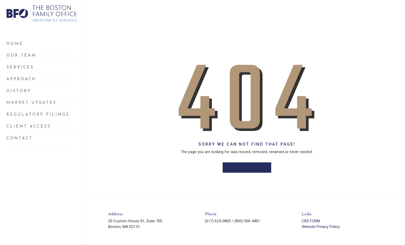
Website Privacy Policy (321, 226)
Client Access (28, 127)
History (18, 91)
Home (14, 44)
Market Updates (31, 103)
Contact (19, 138)
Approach (21, 79)
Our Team (21, 56)
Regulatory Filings (37, 115)
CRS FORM (311, 221)
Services (20, 67)
